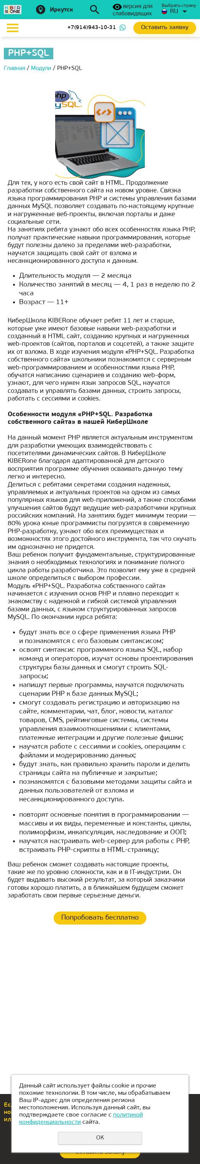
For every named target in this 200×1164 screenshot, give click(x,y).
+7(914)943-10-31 (91, 28)
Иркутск (61, 10)
